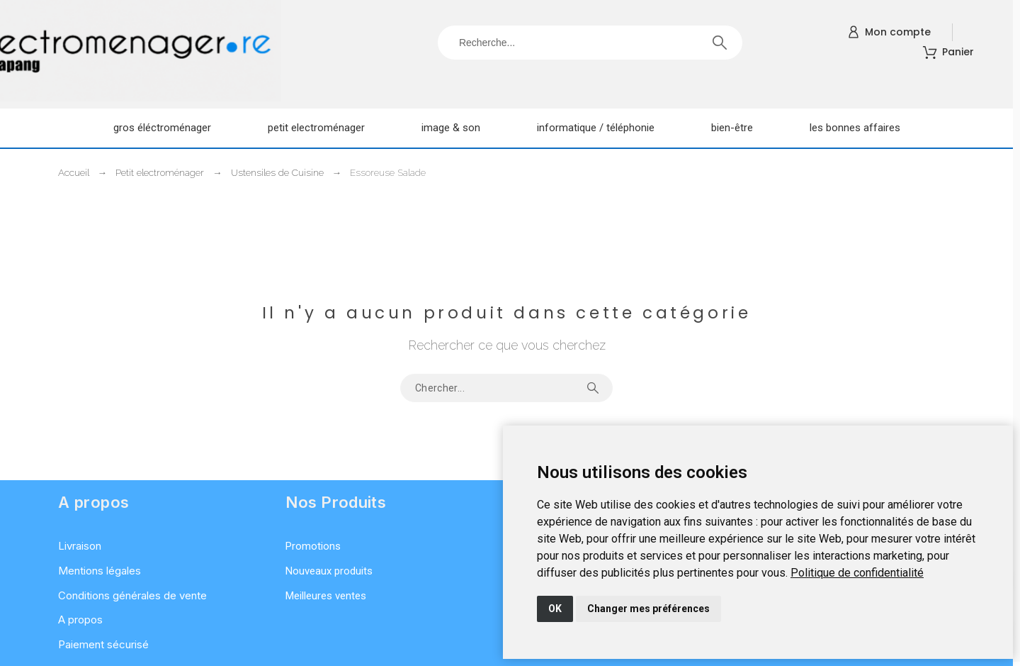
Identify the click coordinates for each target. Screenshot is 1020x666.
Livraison (79, 546)
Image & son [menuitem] (450, 127)
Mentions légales (99, 570)
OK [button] (555, 608)
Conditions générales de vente (132, 595)
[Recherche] (590, 43)
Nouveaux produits (329, 571)
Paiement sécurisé (103, 644)
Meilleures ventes (325, 595)
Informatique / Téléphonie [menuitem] (595, 127)
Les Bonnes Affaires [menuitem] (855, 127)
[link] (857, 572)
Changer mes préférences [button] (648, 608)
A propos (80, 619)
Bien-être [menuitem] (732, 127)
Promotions (313, 546)
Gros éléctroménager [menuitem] (162, 127)
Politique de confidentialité (857, 572)
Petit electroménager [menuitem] (316, 127)
